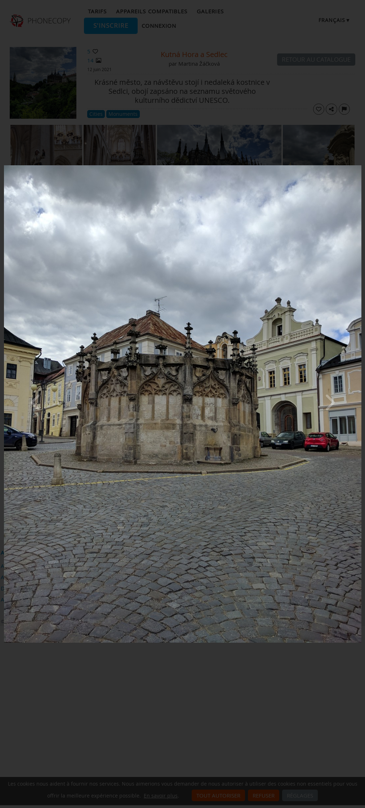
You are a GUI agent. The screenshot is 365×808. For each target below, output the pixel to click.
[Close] (359, 167)
